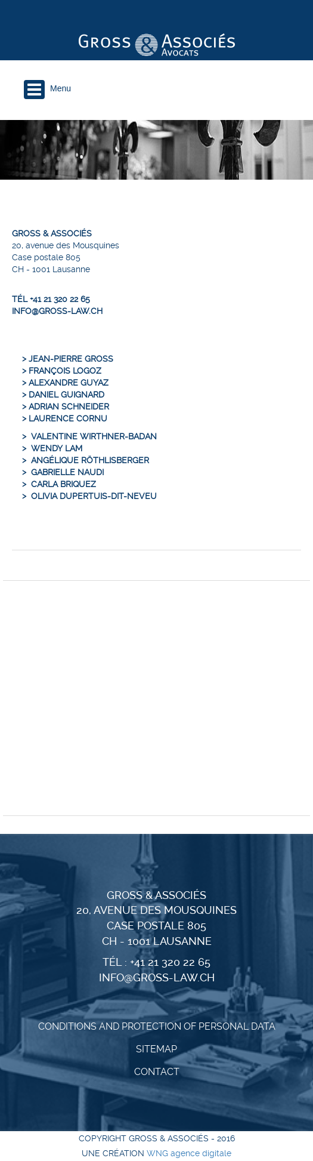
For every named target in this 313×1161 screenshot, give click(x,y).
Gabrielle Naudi (67, 472)
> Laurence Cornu (64, 418)
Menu (60, 88)
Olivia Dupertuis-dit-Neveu (94, 496)
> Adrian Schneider (65, 406)
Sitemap (156, 1049)
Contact (156, 1071)
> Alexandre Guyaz (65, 382)
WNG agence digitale (189, 1153)
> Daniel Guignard (63, 394)
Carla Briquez (63, 484)
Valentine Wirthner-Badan (94, 436)
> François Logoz (61, 370)
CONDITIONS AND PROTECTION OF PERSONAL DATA (156, 1026)
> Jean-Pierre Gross (67, 359)
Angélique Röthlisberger (90, 460)
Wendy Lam (56, 448)
